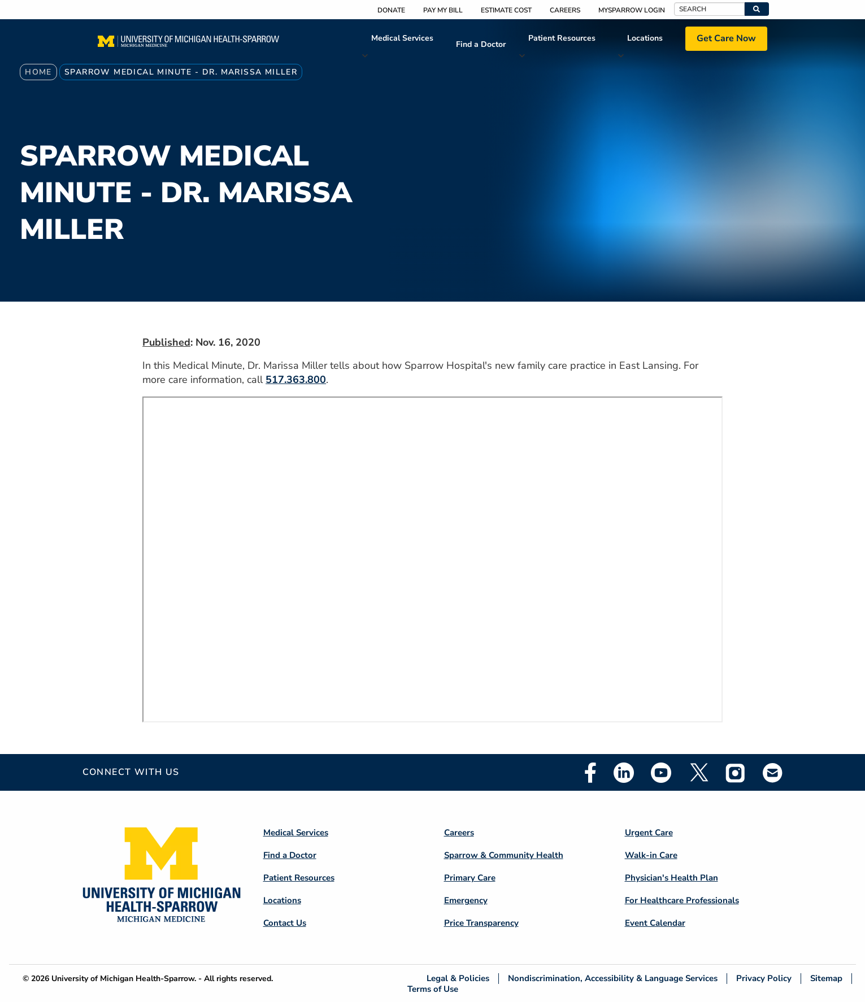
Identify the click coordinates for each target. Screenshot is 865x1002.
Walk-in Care (651, 855)
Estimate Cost (506, 10)
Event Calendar (655, 923)
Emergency (466, 900)
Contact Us (284, 923)
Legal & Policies (458, 978)
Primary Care (469, 877)
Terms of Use (432, 989)
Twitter (698, 773)
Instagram (735, 773)
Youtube (661, 773)
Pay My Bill (443, 10)
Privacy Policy (764, 978)
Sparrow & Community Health (503, 855)
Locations (645, 38)
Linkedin (624, 773)
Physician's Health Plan (671, 877)
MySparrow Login (631, 10)
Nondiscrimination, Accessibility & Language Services (613, 978)
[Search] (709, 9)
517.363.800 (296, 379)
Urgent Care (649, 832)
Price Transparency (481, 923)
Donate (391, 10)
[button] (757, 9)
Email (773, 772)
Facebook (590, 773)
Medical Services (402, 38)
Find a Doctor (481, 44)
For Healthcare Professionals (682, 900)
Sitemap (826, 978)
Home (38, 72)
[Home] (188, 45)
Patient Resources (561, 38)
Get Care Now (726, 38)
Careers (565, 10)
